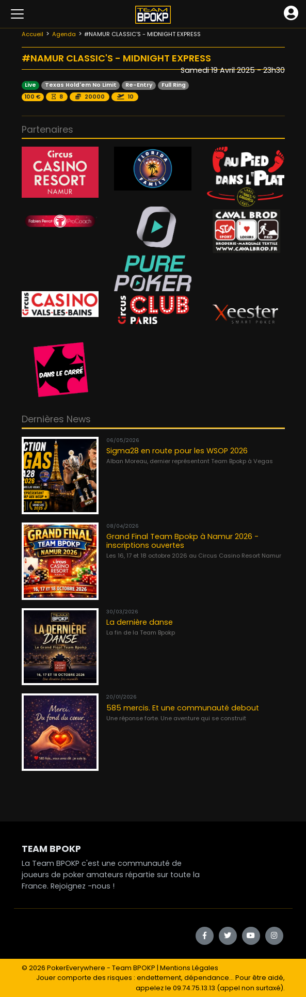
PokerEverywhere (76, 967)
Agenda (64, 34)
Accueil (32, 34)
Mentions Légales (189, 967)
